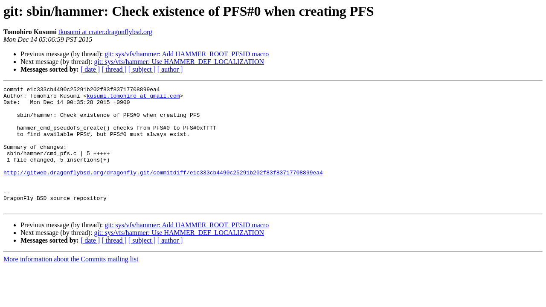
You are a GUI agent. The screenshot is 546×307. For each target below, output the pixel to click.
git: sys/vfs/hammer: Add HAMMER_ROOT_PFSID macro (187, 54)
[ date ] (90, 69)
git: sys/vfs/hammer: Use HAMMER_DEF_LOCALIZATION (179, 61)
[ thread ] (114, 69)
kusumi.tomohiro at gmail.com (133, 98)
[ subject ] (142, 69)
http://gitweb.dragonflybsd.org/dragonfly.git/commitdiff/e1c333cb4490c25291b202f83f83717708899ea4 (163, 190)
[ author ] (170, 69)
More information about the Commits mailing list (70, 283)
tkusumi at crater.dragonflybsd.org (105, 31)
